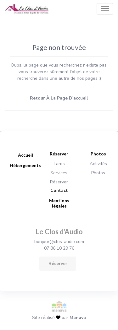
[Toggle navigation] (105, 8)
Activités (98, 164)
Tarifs (59, 164)
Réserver (59, 182)
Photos (98, 173)
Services (58, 173)
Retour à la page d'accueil (59, 98)
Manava (78, 318)
